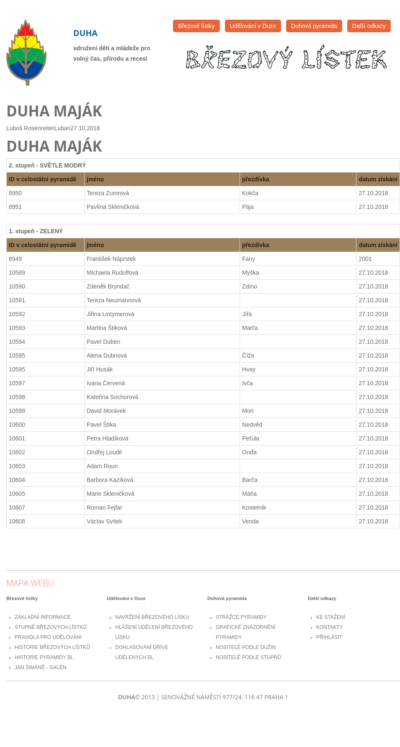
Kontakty (329, 627)
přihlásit (329, 637)
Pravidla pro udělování (48, 637)
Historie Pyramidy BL (44, 657)
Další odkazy (369, 26)
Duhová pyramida (314, 26)
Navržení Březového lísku (152, 617)
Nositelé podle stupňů (248, 657)
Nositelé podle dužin (246, 647)
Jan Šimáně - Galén (40, 667)
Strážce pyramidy (241, 617)
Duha (85, 33)
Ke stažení (330, 617)
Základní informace (43, 617)
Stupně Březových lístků (51, 627)
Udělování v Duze (253, 26)
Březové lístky (196, 26)
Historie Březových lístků (52, 647)
